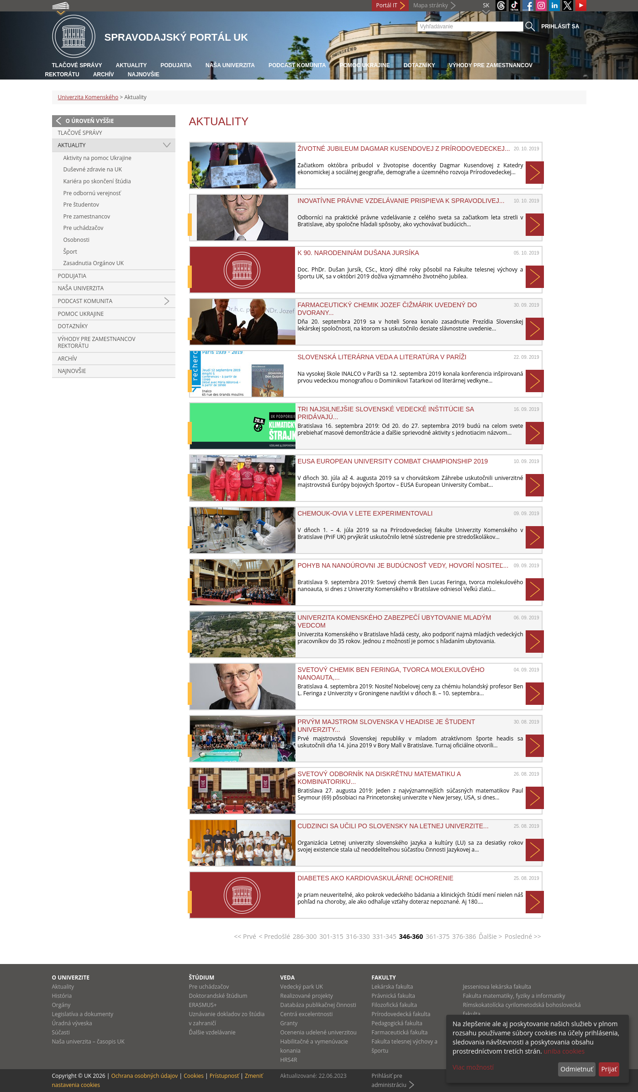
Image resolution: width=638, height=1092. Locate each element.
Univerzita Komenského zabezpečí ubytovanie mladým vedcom (394, 621)
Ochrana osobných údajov (144, 1076)
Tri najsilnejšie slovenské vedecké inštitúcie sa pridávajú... (386, 412)
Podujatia (176, 65)
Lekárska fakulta (392, 987)
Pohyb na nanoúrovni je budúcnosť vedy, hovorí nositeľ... (403, 565)
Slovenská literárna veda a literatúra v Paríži (382, 357)
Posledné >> (523, 936)
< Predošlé (274, 936)
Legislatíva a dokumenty (83, 1014)
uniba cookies (564, 1051)
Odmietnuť (576, 1069)
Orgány (61, 1005)
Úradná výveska (72, 1023)
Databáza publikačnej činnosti (318, 1005)
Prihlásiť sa (560, 26)
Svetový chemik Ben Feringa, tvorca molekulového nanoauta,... (391, 673)
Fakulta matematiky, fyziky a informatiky (514, 996)
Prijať (609, 1069)
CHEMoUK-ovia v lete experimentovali (365, 513)
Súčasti (61, 1032)
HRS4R (288, 1060)
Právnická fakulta (393, 996)
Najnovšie (143, 74)
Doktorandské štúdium (218, 996)
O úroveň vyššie (90, 121)
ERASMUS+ (203, 1005)
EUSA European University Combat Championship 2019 (393, 461)
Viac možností (473, 1067)
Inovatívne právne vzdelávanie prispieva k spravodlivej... (401, 200)
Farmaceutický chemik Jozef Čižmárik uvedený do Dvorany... (387, 308)
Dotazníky (419, 65)
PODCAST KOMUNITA (297, 65)
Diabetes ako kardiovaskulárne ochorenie (375, 878)
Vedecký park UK (301, 987)
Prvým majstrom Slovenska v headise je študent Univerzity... (386, 725)
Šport (70, 252)
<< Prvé (245, 936)
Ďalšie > (490, 936)
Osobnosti (76, 240)
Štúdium (202, 977)
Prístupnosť (224, 1076)
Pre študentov (81, 204)
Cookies (194, 1076)
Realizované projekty (306, 996)
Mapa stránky (430, 5)
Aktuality (131, 65)
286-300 (305, 936)
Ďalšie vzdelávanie (212, 1032)
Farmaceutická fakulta (400, 1032)
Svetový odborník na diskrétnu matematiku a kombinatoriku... (379, 777)
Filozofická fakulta (394, 1005)
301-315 (331, 936)
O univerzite (71, 977)
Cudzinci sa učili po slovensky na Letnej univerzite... (393, 826)
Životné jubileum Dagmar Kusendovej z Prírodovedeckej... (404, 148)
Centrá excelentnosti (306, 1014)
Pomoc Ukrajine (365, 65)
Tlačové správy (77, 65)
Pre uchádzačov (83, 228)
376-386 (464, 936)
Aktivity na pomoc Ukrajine (97, 158)
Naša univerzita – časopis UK (88, 1041)
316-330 (358, 936)
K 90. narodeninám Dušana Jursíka (358, 252)
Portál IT (386, 5)
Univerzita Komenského (88, 97)
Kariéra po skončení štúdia (97, 181)
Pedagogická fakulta (397, 1023)
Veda (287, 977)
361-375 (438, 936)
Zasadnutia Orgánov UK (93, 263)
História (62, 996)
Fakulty (384, 977)
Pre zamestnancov (86, 216)
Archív (103, 74)
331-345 (385, 936)
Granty (289, 1023)
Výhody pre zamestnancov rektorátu (97, 342)
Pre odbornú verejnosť (92, 193)
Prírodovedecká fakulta (401, 1014)
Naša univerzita (230, 65)
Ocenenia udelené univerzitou (318, 1032)
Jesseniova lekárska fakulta (497, 987)
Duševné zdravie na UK (92, 169)
